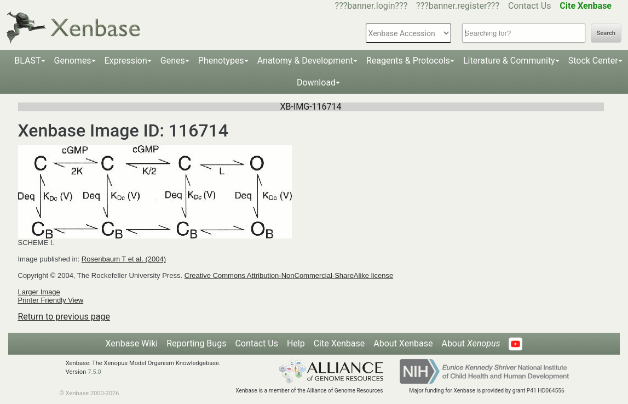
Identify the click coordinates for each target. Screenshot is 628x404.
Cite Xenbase (339, 343)
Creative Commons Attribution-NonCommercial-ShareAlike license (289, 275)
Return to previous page (64, 316)
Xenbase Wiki (132, 343)
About (470, 343)
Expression (126, 60)
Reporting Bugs (196, 343)
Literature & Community (509, 60)
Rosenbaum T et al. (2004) (124, 259)
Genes (172, 60)
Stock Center (593, 60)
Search (606, 33)
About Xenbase (403, 343)
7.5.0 (94, 371)
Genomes (72, 60)
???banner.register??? (457, 6)
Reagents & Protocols (408, 60)
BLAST (27, 60)
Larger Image (39, 292)
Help (296, 343)
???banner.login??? (371, 6)
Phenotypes (221, 60)
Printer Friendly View (51, 300)
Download (316, 82)
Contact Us (529, 6)
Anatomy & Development (305, 60)
